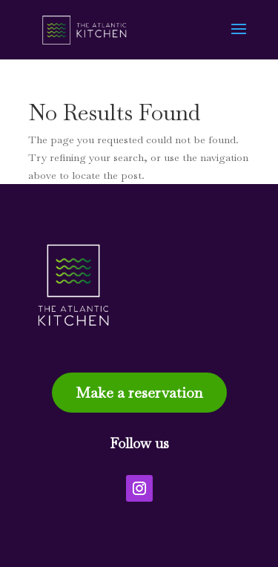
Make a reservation (139, 392)
